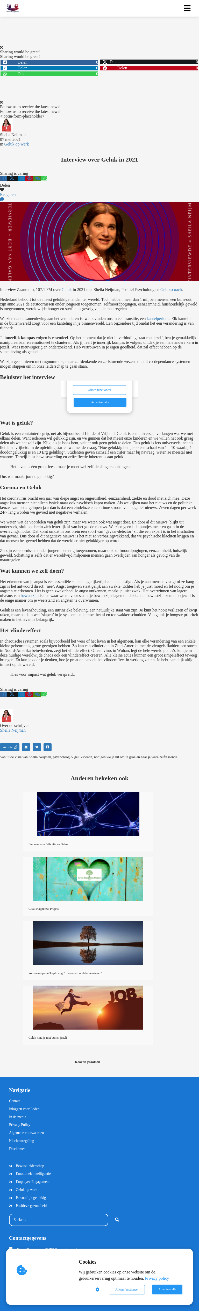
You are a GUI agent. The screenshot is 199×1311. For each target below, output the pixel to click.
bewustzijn (30, 595)
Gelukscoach (171, 289)
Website (10, 747)
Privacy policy (157, 1278)
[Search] (117, 1220)
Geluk (67, 289)
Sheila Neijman (13, 135)
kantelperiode (158, 318)
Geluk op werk (16, 144)
